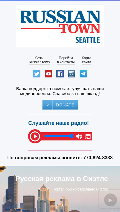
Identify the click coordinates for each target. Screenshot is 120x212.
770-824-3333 (98, 157)
